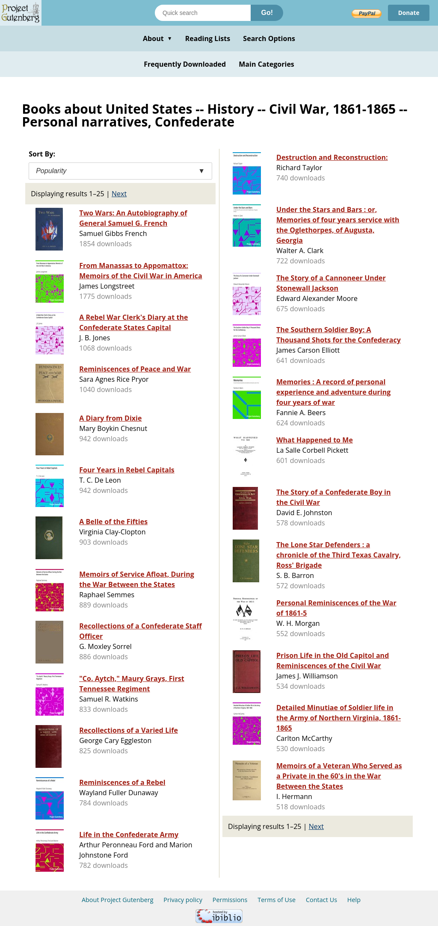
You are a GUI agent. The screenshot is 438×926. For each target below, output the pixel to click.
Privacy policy (182, 900)
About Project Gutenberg (118, 900)
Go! (267, 12)
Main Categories (266, 64)
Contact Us (321, 900)
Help (354, 900)
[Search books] (203, 13)
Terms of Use (276, 900)
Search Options (269, 38)
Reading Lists (208, 38)
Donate (408, 13)
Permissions (230, 900)
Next (119, 193)
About (157, 38)
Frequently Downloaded (185, 64)
